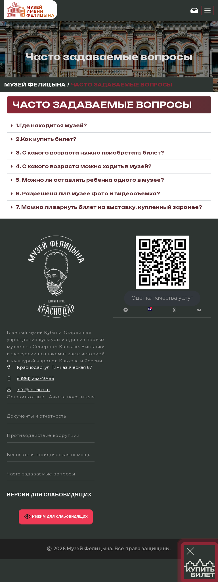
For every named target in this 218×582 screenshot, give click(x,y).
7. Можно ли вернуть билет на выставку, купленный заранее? (109, 207)
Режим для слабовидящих (56, 516)
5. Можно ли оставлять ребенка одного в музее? (90, 180)
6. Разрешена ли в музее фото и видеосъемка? (88, 193)
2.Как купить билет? (46, 139)
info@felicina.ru (33, 389)
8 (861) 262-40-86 (35, 378)
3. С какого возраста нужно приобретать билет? (90, 153)
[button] (109, 126)
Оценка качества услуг (162, 298)
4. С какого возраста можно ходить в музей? (84, 166)
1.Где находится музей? (51, 125)
